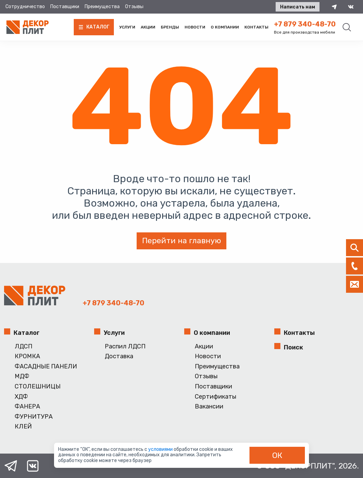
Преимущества (102, 6)
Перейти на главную (181, 240)
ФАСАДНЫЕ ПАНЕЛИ (46, 366)
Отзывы (134, 6)
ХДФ (21, 396)
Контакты (256, 27)
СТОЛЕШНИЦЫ (37, 386)
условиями (161, 449)
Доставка (119, 356)
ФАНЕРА (27, 406)
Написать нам (297, 7)
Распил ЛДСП (125, 346)
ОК (277, 455)
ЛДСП (23, 346)
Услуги (127, 27)
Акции (148, 27)
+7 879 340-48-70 (305, 24)
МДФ (22, 376)
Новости (195, 27)
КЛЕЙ (23, 426)
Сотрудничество (25, 6)
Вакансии (209, 406)
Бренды (170, 27)
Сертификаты (215, 396)
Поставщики (64, 6)
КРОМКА (27, 356)
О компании (225, 27)
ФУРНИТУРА (34, 416)
